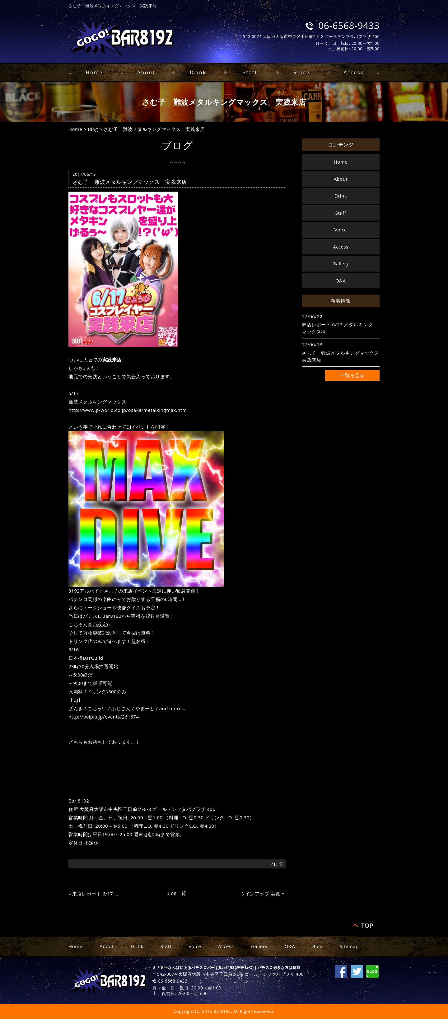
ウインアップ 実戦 (260, 894)
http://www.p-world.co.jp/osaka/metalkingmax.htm (127, 410)
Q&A (340, 280)
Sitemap (349, 946)
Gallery (341, 263)
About (146, 72)
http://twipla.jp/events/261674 (103, 717)
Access (353, 72)
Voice (302, 72)
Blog (93, 129)
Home (94, 72)
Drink (198, 72)
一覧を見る (352, 375)
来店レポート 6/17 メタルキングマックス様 (97, 894)
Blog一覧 (176, 893)
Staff (250, 72)
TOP (367, 925)
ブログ (276, 864)
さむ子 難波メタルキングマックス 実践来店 (154, 129)
